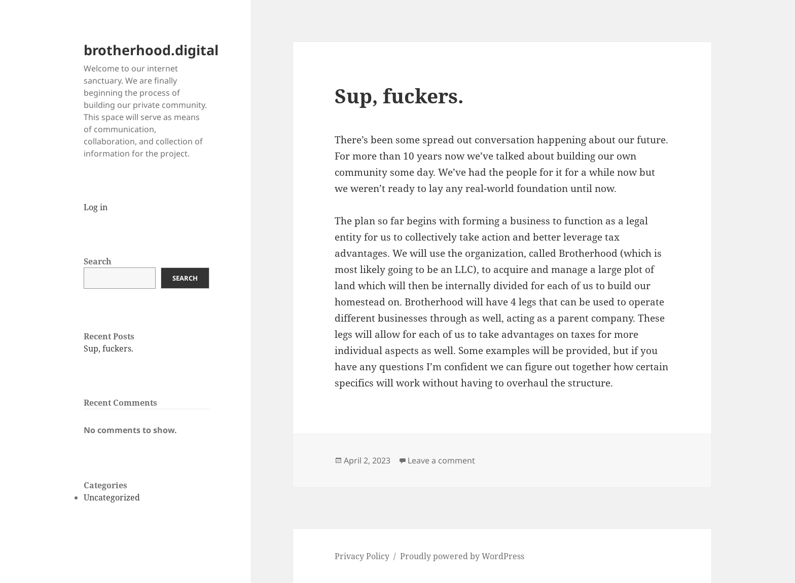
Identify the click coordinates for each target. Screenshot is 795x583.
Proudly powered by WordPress (462, 556)
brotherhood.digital (151, 50)
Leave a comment (441, 460)
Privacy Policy (362, 556)
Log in (95, 207)
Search (98, 261)
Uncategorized (112, 497)
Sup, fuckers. (108, 348)
